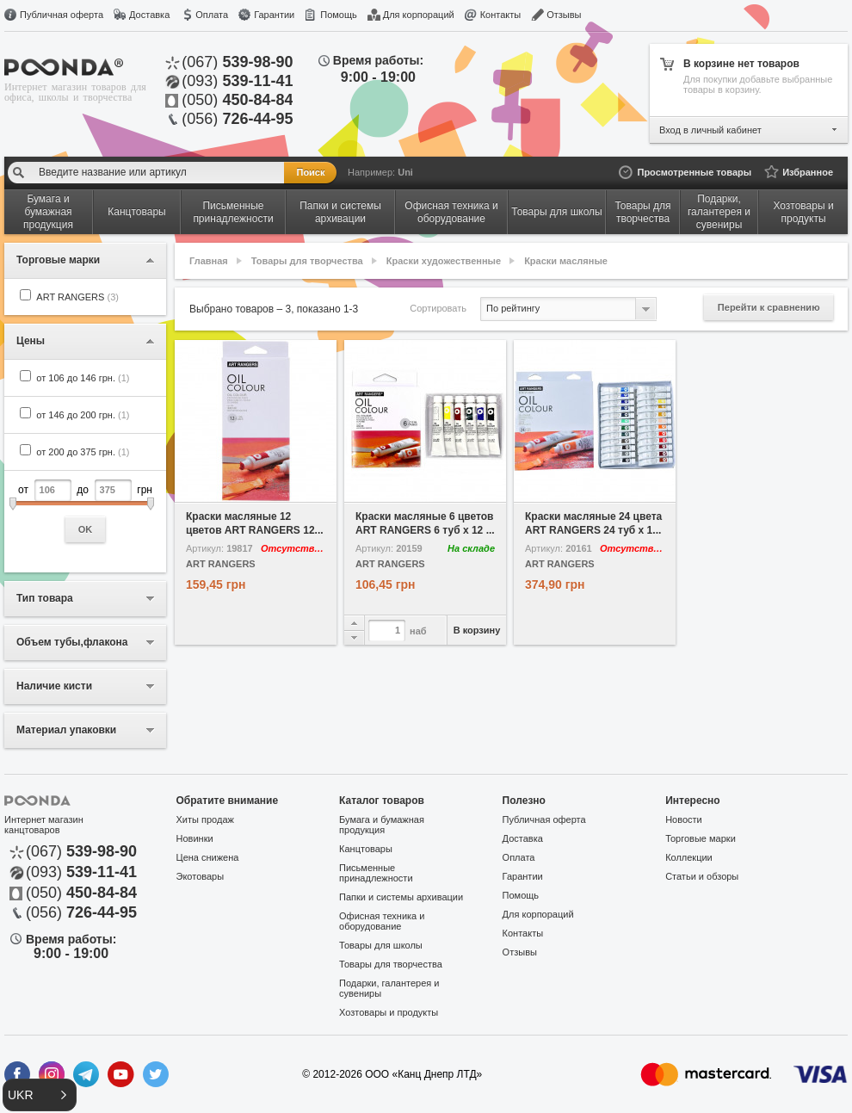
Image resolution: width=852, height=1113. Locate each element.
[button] (39, 1094)
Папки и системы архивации (401, 897)
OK (85, 529)
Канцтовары (365, 849)
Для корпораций (418, 14)
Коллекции (689, 857)
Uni (405, 172)
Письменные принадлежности (375, 873)
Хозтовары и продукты (388, 1012)
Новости (683, 819)
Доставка (149, 14)
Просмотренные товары (694, 172)
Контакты (501, 14)
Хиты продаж (205, 819)
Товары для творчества (307, 261)
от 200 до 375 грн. (82, 452)
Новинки (194, 838)
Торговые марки (700, 838)
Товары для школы (381, 945)
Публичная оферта (61, 14)
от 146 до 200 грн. (82, 415)
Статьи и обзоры (701, 876)
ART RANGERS (77, 297)
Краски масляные (566, 261)
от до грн (85, 510)
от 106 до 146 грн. (82, 378)
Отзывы (563, 14)
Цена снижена (207, 857)
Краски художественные (443, 261)
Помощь (338, 14)
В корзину (477, 630)
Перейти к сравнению (769, 307)
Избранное (807, 172)
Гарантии (274, 14)
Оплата (211, 14)
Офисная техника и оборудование (381, 921)
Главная (208, 261)
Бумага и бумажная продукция (381, 824)
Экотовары (200, 876)
